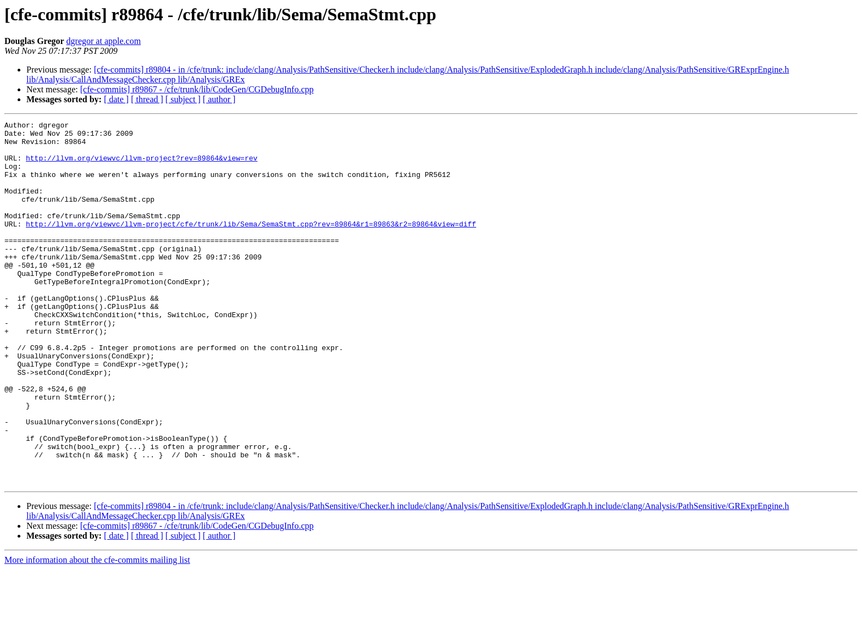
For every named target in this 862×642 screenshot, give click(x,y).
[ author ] (219, 99)
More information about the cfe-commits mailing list (97, 632)
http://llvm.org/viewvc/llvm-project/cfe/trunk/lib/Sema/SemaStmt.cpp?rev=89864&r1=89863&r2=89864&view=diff (251, 245)
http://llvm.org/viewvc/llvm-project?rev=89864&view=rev (141, 166)
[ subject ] (183, 99)
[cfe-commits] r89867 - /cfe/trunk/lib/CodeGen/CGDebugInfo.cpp (197, 89)
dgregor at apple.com (104, 41)
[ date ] (116, 99)
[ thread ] (147, 99)
